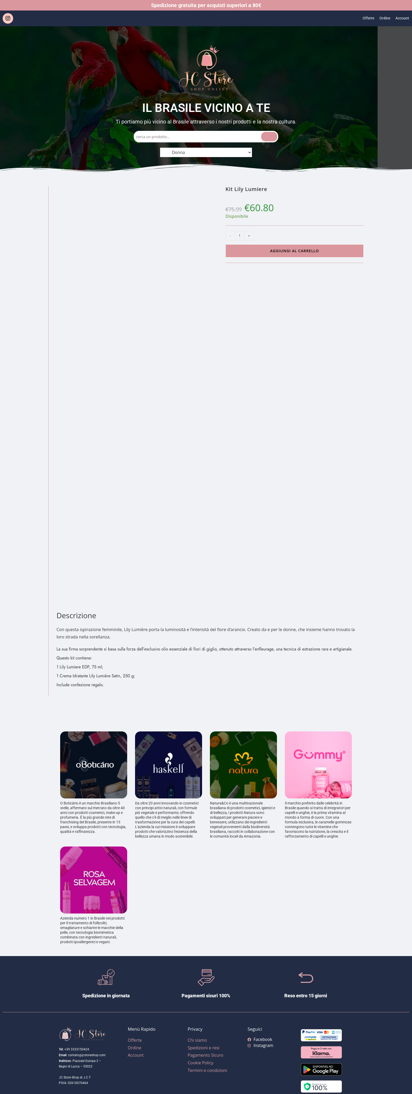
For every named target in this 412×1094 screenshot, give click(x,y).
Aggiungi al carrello (295, 251)
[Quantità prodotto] (239, 235)
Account (401, 18)
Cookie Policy (200, 1063)
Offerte (364, 18)
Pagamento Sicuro (205, 1055)
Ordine (383, 18)
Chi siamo (197, 1040)
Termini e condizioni (207, 1070)
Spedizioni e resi (203, 1048)
